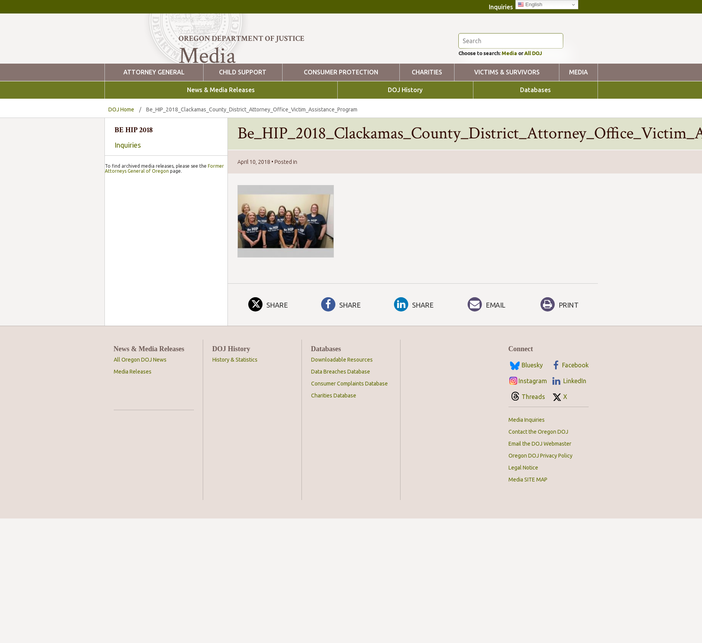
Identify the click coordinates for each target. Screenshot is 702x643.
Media (520, 94)
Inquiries (501, 6)
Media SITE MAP (527, 556)
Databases (535, 132)
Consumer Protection (341, 114)
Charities (427, 114)
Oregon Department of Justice (241, 39)
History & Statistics (235, 436)
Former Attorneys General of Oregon (164, 370)
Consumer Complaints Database (349, 460)
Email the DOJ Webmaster (539, 520)
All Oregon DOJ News (140, 436)
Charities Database (333, 472)
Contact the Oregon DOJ (538, 508)
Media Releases (133, 448)
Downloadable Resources (342, 436)
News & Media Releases (221, 132)
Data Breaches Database (340, 448)
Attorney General (154, 114)
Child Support (242, 114)
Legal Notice (523, 544)
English (530, 5)
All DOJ (550, 94)
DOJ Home (121, 151)
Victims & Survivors (507, 114)
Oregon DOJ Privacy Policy (540, 532)
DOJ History (405, 132)
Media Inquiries (526, 496)
